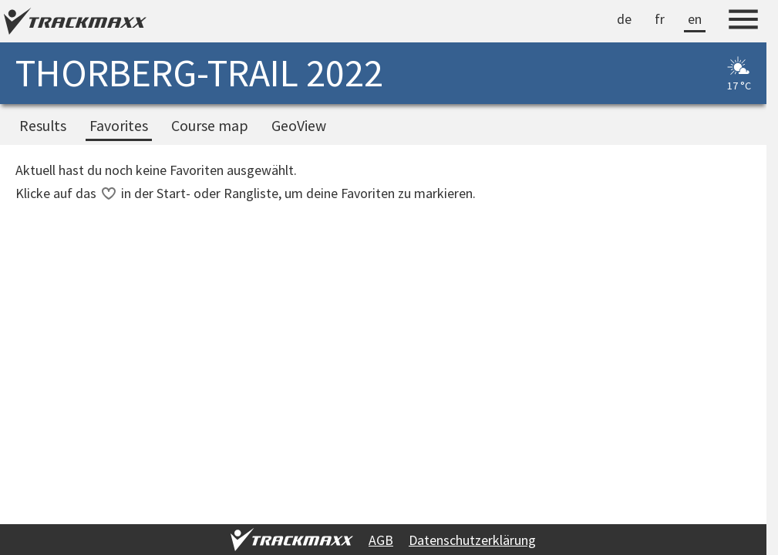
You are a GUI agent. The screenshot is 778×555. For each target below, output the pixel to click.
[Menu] (743, 21)
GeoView (298, 125)
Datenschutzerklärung (472, 540)
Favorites (118, 125)
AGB (381, 540)
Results (42, 125)
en (695, 19)
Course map (209, 125)
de (624, 19)
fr (660, 19)
